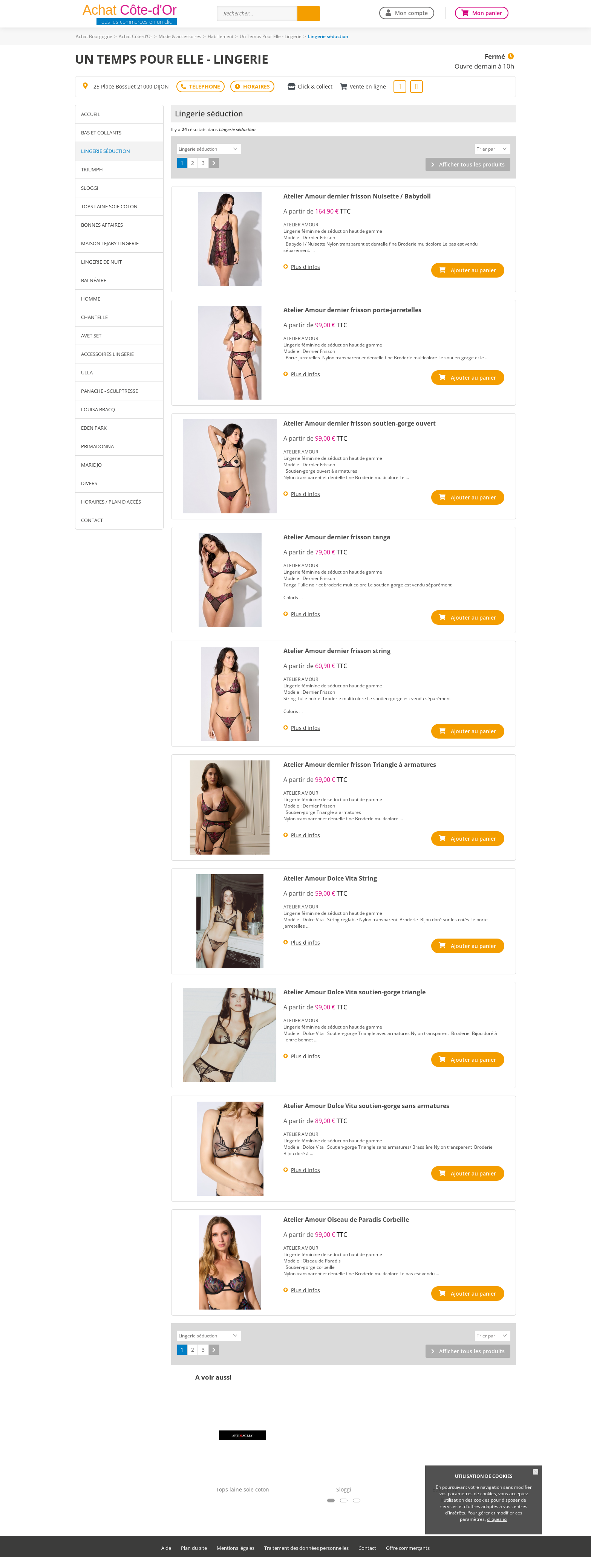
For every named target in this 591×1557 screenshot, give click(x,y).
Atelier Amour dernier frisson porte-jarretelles (352, 309)
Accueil (90, 114)
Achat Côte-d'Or (135, 36)
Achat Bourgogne (94, 36)
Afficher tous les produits (472, 163)
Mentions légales (235, 1546)
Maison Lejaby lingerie (110, 243)
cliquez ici (497, 1519)
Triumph (92, 169)
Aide (166, 1546)
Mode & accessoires (180, 36)
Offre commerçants (408, 1546)
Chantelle (94, 317)
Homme (90, 298)
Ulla (87, 372)
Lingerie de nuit (101, 261)
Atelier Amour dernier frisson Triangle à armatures (359, 763)
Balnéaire (93, 280)
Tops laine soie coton (109, 206)
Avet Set (91, 335)
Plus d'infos (305, 265)
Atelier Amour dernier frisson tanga (336, 536)
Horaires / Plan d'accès (111, 501)
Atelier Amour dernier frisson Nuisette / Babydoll (357, 195)
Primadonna (97, 446)
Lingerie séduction (105, 151)
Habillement (220, 36)
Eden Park (94, 427)
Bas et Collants (101, 132)
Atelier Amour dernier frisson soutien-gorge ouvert (359, 422)
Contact (92, 520)
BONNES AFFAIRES (102, 224)
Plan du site (194, 1546)
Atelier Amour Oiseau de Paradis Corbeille (346, 1218)
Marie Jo (91, 464)
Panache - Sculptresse (109, 391)
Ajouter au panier (473, 269)
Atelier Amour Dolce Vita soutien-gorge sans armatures (366, 1105)
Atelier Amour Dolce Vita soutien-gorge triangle (354, 991)
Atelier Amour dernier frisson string (336, 650)
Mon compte (411, 13)
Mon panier (487, 13)
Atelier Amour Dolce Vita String (330, 877)
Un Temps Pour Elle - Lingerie (271, 36)
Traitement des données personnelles (306, 1546)
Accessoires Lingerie (107, 354)
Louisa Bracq (98, 409)
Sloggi (89, 188)
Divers (89, 483)
